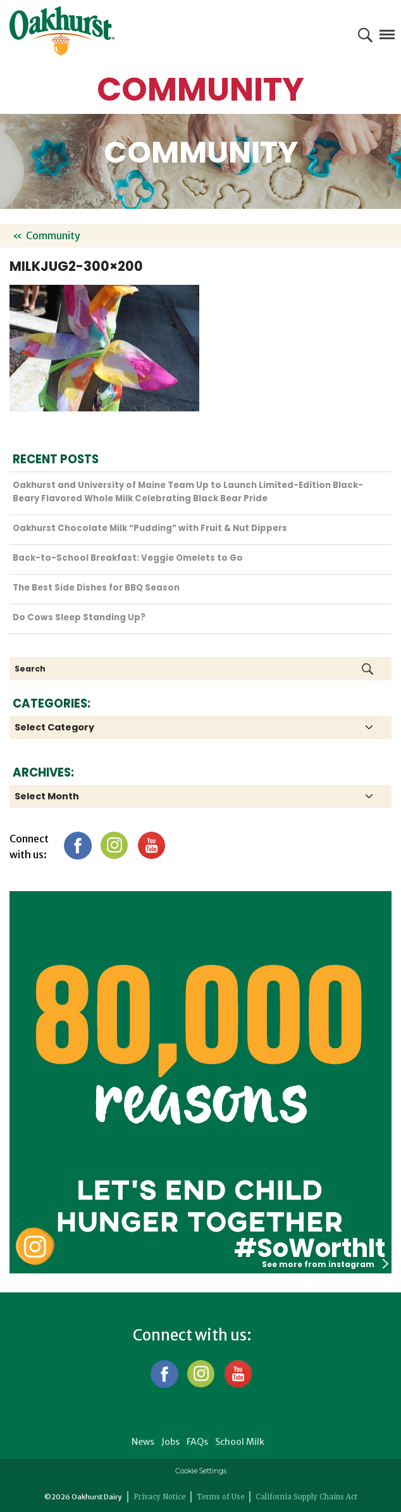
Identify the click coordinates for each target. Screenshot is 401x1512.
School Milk (239, 1441)
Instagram (114, 845)
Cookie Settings (200, 1470)
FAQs (197, 1441)
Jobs (170, 1441)
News (143, 1441)
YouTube (151, 845)
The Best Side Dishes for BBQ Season (96, 588)
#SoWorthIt (309, 1248)
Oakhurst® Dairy (61, 31)
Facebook (77, 845)
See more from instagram (325, 1264)
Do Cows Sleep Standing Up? (79, 617)
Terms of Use (221, 1496)
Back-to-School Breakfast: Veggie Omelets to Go (128, 558)
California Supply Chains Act (306, 1496)
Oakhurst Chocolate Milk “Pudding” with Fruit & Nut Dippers (150, 528)
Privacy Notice (159, 1496)
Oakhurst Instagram (35, 1246)
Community (53, 235)
